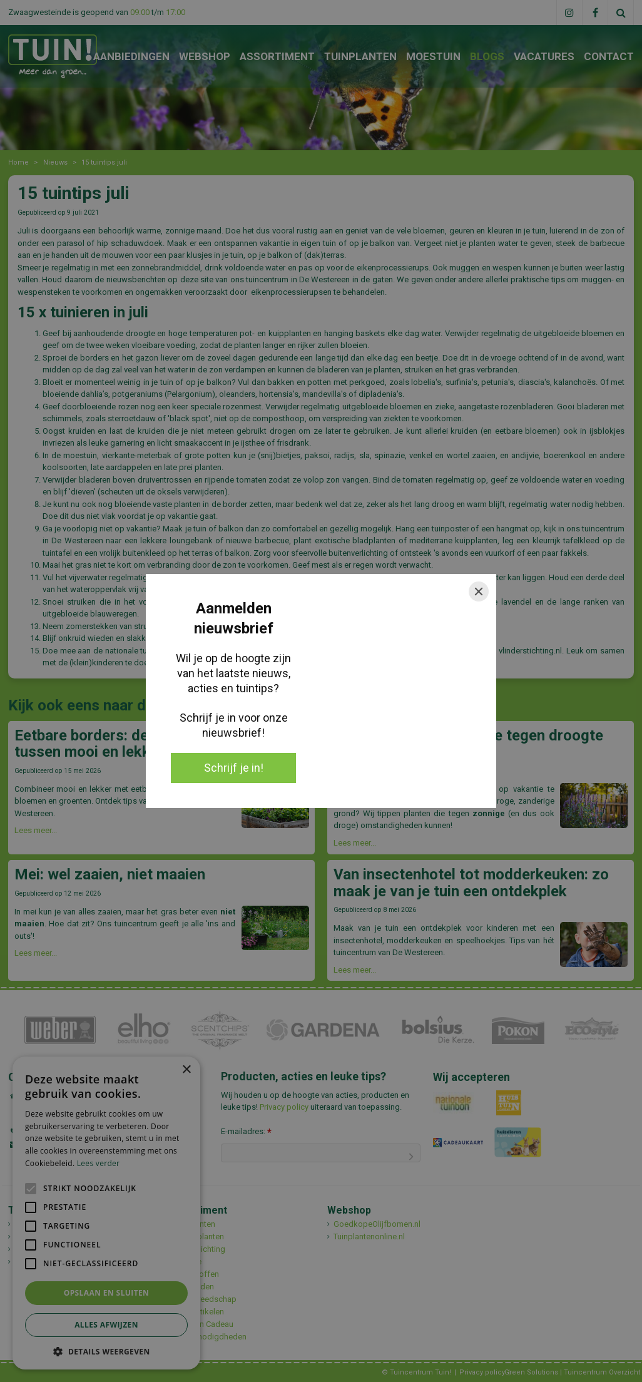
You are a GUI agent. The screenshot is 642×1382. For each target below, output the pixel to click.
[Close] (479, 591)
